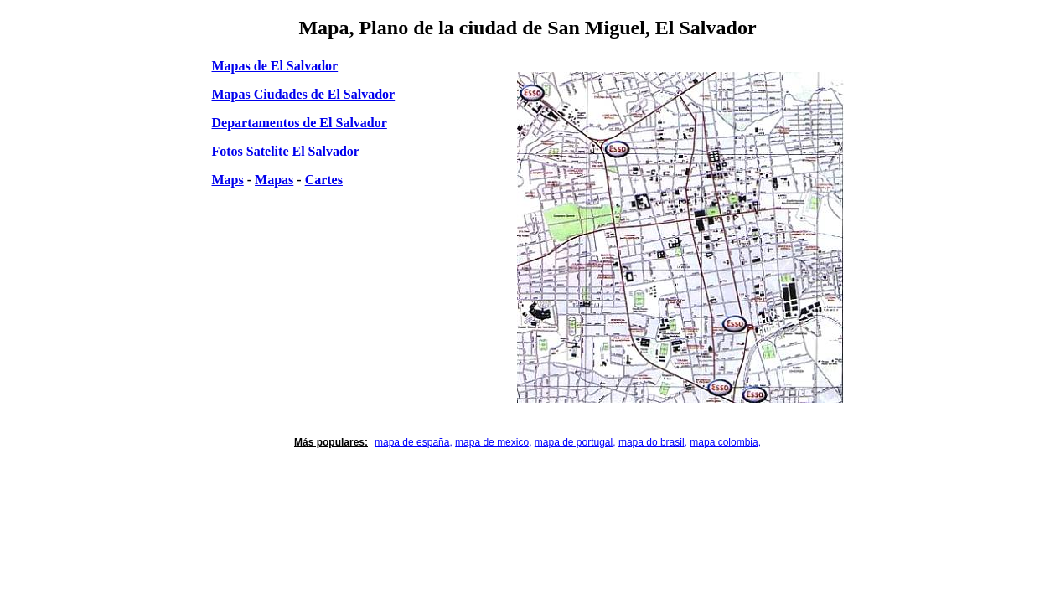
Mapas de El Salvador (275, 66)
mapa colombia (724, 442)
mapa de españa (412, 442)
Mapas (274, 180)
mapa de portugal (574, 442)
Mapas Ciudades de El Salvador (304, 94)
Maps (228, 180)
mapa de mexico (492, 442)
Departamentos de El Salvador (299, 123)
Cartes (324, 180)
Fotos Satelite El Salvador (285, 151)
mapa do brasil (651, 442)
